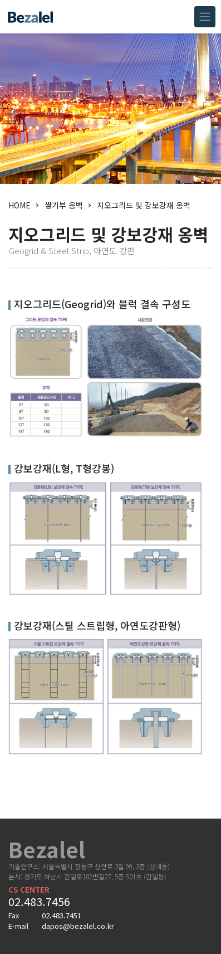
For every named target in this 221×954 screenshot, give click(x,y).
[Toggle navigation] (204, 16)
